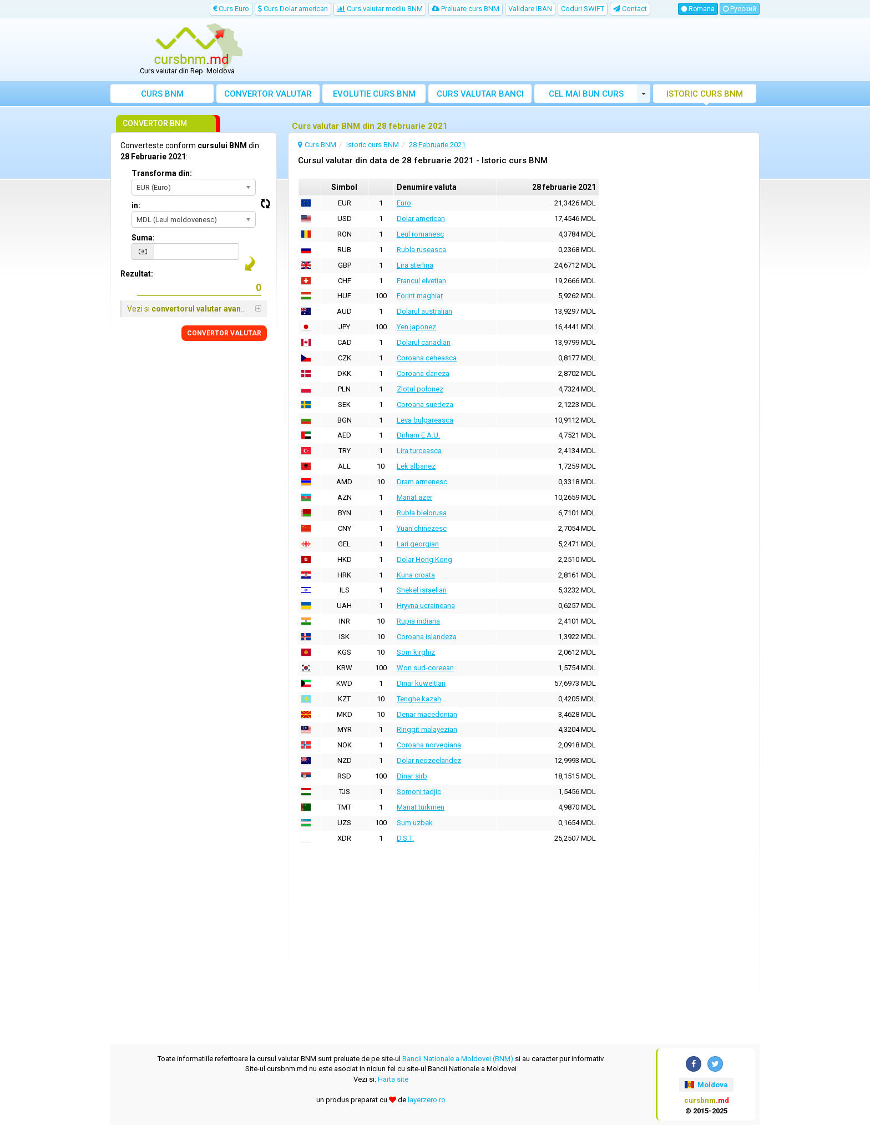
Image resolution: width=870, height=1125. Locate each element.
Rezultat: (136, 273)
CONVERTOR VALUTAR (224, 333)
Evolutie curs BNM (374, 94)
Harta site (393, 1079)
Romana (698, 9)
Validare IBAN (530, 8)
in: (135, 205)
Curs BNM (162, 94)
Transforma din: (161, 173)
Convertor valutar (268, 94)
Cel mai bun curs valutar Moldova (586, 96)
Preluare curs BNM (465, 8)
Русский (739, 9)
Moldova (706, 1085)
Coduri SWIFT (582, 8)
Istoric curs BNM (704, 94)
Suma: (143, 237)
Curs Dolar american (293, 8)
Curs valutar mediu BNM (380, 8)
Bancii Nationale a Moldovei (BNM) (457, 1058)
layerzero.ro (427, 1100)
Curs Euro (231, 8)
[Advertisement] (516, 50)
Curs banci (480, 94)
